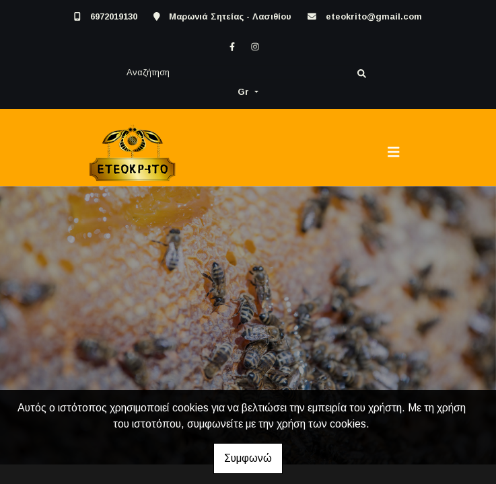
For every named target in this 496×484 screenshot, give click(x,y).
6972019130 (113, 16)
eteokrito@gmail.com (374, 16)
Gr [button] (245, 92)
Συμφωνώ (248, 458)
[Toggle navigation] (394, 152)
